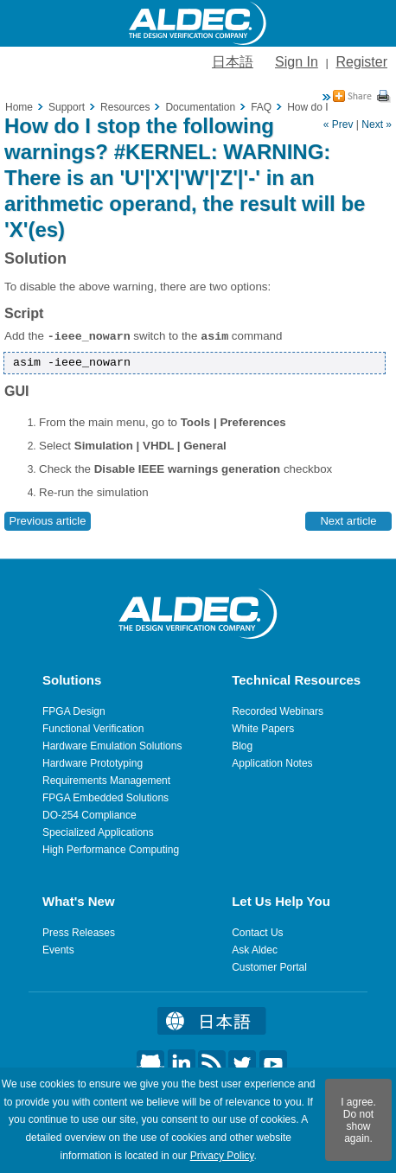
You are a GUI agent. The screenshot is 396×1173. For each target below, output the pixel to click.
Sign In (296, 61)
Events (58, 950)
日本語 (232, 61)
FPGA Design (73, 711)
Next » (376, 124)
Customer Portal (269, 967)
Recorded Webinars (277, 711)
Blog (242, 746)
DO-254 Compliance (89, 815)
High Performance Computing (110, 850)
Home (19, 107)
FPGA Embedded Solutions (105, 798)
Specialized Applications (98, 832)
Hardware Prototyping (92, 763)
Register (361, 61)
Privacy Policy (222, 1156)
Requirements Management (106, 781)
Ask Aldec (255, 950)
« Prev (338, 124)
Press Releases (78, 933)
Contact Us (257, 933)
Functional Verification (93, 729)
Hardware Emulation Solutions (112, 746)
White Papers (263, 729)
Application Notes (272, 763)
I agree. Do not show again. (358, 1120)
